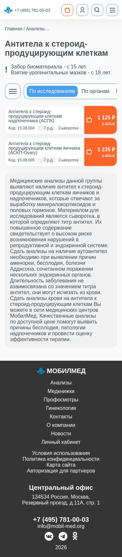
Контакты (61, 416)
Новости (61, 433)
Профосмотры (61, 399)
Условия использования (61, 453)
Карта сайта (61, 465)
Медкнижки (61, 391)
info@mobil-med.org (60, 526)
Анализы (61, 382)
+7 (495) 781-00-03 (32, 10)
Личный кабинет (60, 442)
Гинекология (61, 408)
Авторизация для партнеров (61, 471)
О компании (61, 425)
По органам (96, 91)
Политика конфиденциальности (60, 459)
